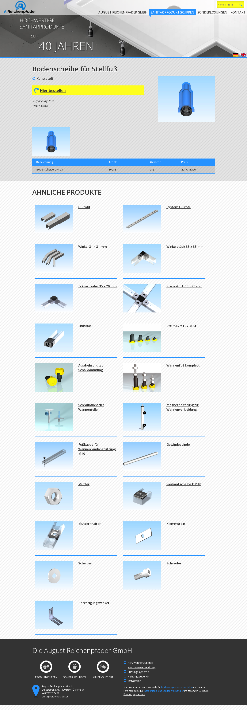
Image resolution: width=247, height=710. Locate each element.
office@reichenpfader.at (55, 696)
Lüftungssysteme (138, 672)
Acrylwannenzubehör (140, 663)
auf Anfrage (188, 169)
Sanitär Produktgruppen (172, 12)
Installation (134, 681)
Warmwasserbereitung (141, 667)
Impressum (139, 694)
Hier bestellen (53, 90)
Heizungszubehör (138, 676)
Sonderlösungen (212, 12)
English (243, 55)
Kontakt (237, 12)
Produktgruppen (46, 677)
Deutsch (235, 55)
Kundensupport (103, 677)
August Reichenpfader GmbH (122, 12)
